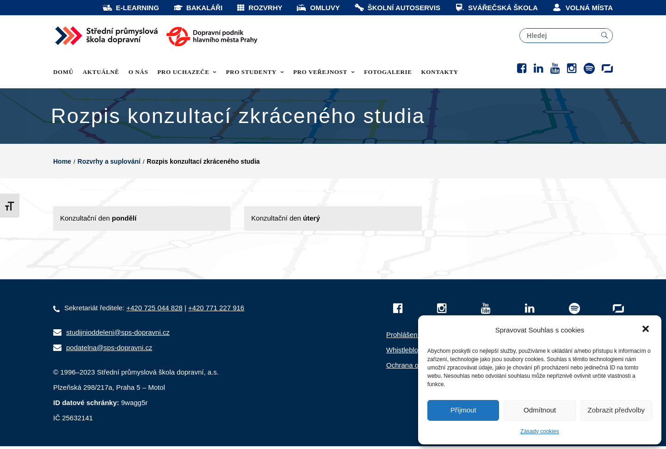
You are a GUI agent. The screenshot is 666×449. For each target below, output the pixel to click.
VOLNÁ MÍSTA (582, 8)
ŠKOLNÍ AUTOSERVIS (397, 8)
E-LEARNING (130, 8)
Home (62, 164)
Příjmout (463, 410)
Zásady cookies (539, 431)
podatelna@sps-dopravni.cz (109, 350)
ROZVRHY (259, 8)
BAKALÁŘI (197, 8)
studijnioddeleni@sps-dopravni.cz (118, 335)
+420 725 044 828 (154, 310)
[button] (646, 329)
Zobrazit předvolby (616, 410)
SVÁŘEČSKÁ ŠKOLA (496, 8)
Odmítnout (540, 410)
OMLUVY (317, 8)
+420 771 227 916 (216, 310)
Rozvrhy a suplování (109, 164)
